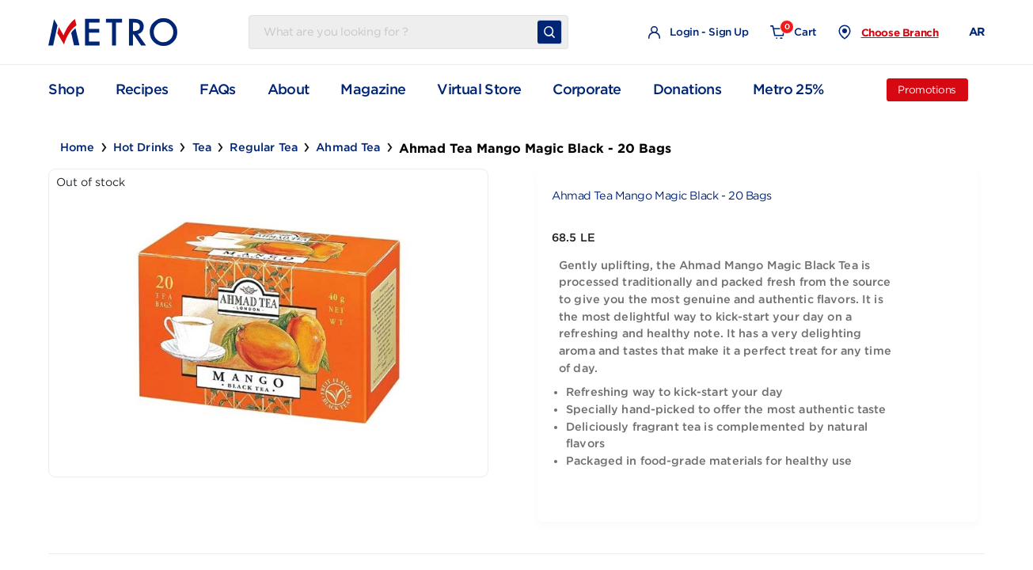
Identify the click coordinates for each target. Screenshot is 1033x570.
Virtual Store (479, 89)
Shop (66, 89)
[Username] (396, 32)
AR (977, 31)
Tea (201, 147)
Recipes (142, 89)
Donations (687, 89)
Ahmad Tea (348, 147)
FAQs (217, 89)
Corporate (587, 89)
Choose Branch (900, 32)
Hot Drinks (143, 147)
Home (77, 147)
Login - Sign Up (698, 33)
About (289, 89)
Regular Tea (264, 147)
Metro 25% (788, 89)
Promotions (927, 90)
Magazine (372, 89)
